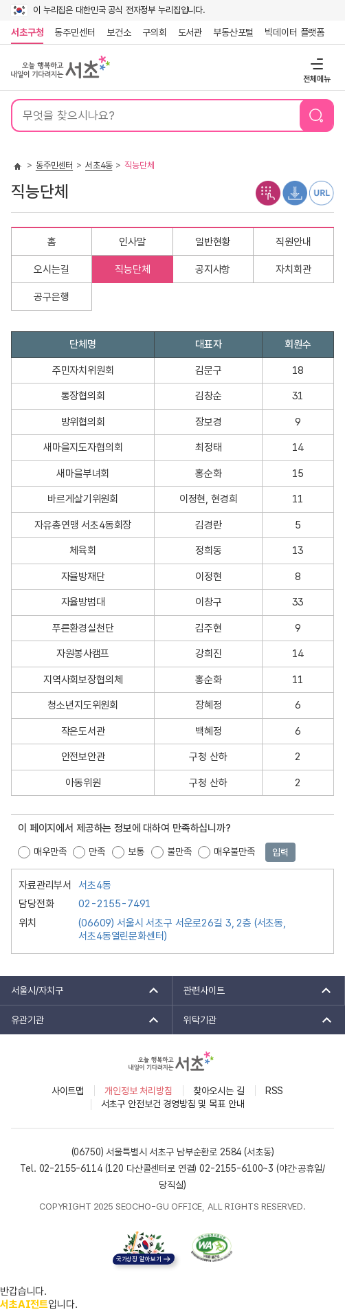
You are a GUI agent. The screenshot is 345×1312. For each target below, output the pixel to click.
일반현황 (212, 242)
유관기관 (80, 1019)
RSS (274, 1090)
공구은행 (51, 297)
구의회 (154, 32)
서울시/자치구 (80, 990)
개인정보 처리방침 (138, 1090)
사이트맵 (68, 1090)
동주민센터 (72, 32)
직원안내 (293, 242)
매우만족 (50, 851)
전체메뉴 (315, 63)
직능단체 (132, 269)
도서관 (190, 32)
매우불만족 (234, 851)
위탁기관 (253, 1019)
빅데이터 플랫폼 (294, 32)
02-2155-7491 (114, 904)
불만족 (179, 851)
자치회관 (293, 269)
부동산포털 (233, 32)
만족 (97, 851)
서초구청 (27, 32)
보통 (136, 851)
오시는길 (51, 269)
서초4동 (98, 165)
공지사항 (212, 269)
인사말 (132, 242)
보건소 (119, 32)
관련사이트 (252, 990)
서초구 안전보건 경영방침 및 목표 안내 (173, 1103)
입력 (280, 852)
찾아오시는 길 (219, 1090)
